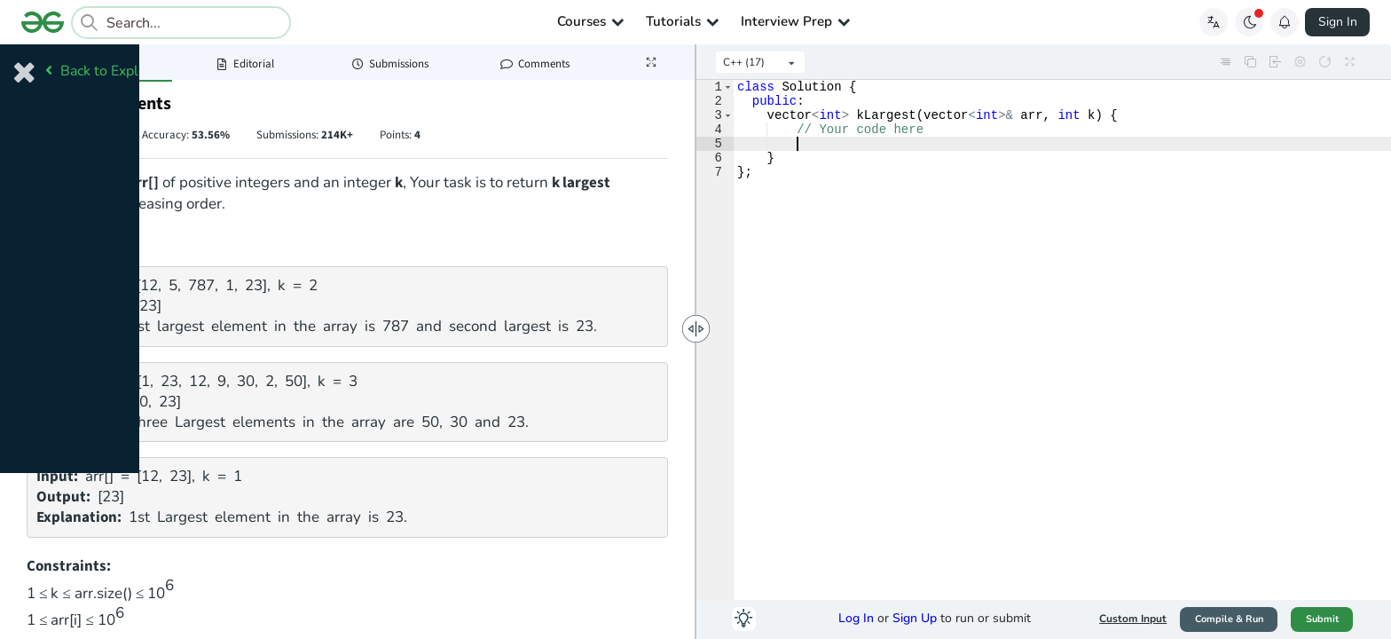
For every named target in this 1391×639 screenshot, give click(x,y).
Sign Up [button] (914, 618)
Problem (99, 64)
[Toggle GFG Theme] (1249, 22)
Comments (535, 64)
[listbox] (760, 62)
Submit (1322, 619)
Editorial (245, 64)
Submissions (389, 64)
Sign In (1337, 21)
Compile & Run (1229, 619)
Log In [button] (856, 618)
